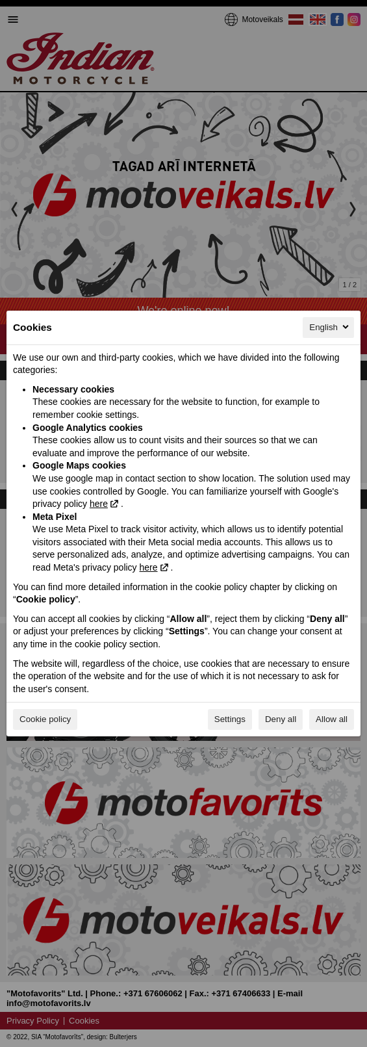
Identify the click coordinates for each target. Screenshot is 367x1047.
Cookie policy (45, 719)
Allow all (332, 719)
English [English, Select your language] (330, 327)
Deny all (280, 719)
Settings (230, 719)
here (99, 503)
